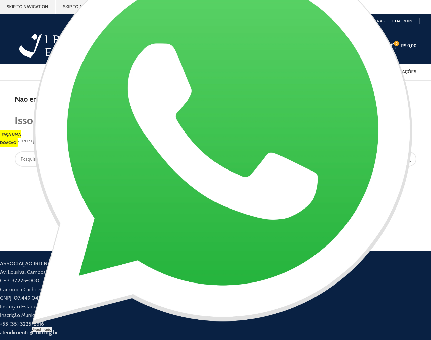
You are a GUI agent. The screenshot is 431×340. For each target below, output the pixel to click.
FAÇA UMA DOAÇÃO (10, 138)
